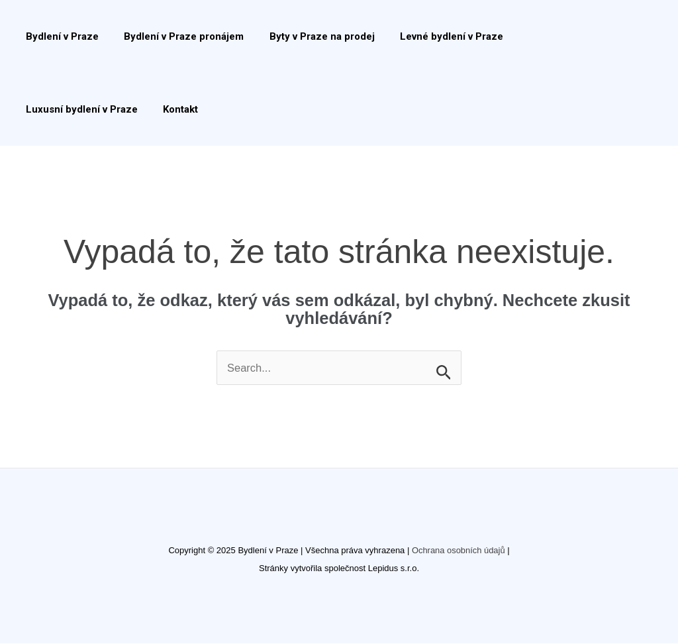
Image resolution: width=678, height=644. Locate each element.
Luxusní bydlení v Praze (560, 36)
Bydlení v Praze (59, 36)
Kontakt (40, 109)
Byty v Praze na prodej (308, 36)
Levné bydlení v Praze (432, 36)
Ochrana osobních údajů (458, 551)
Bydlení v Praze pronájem (176, 36)
